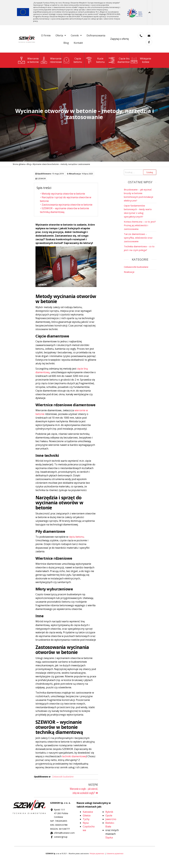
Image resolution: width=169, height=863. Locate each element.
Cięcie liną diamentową (124, 63)
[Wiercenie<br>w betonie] (21, 63)
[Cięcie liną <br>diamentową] (111, 63)
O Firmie (55, 36)
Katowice (88, 815)
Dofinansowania (59, 45)
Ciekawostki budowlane (63, 779)
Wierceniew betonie (33, 63)
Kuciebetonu (100, 63)
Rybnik (109, 815)
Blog (78, 45)
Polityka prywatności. (97, 857)
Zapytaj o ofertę (119, 40)
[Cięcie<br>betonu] (66, 63)
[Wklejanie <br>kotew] (134, 63)
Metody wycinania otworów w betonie (62, 196)
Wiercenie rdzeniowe (56, 63)
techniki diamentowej (74, 759)
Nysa (86, 826)
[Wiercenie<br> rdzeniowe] (44, 63)
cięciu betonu (76, 539)
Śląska (109, 840)
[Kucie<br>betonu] (89, 63)
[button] (72, 36)
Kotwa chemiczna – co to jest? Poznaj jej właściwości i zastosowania (140, 228)
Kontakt (92, 45)
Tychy (86, 822)
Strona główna (19, 167)
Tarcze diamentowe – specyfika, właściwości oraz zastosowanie (138, 241)
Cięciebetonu (78, 63)
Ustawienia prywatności (114, 857)
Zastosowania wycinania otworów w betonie (66, 207)
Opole (108, 818)
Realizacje (129, 274)
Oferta (72, 36)
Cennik (90, 36)
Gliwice (87, 818)
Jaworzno (110, 822)
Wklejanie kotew (145, 63)
